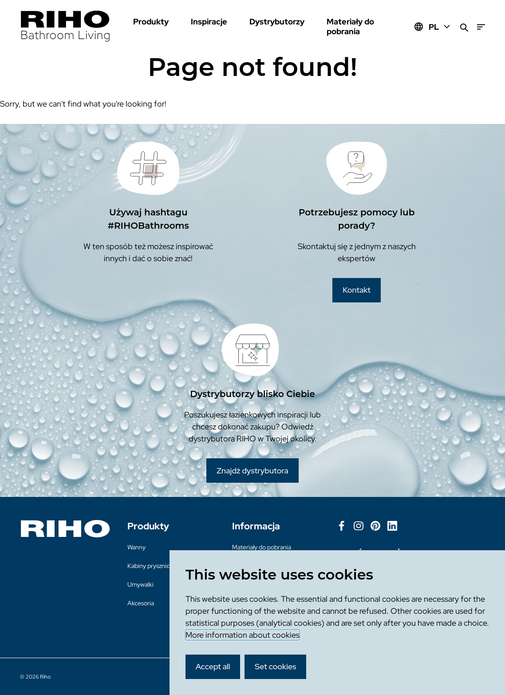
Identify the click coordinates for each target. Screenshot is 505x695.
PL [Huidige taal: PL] (440, 27)
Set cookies (275, 666)
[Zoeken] (464, 27)
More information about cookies (242, 635)
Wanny (136, 547)
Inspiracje (209, 21)
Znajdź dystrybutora (252, 470)
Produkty (151, 21)
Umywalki (140, 584)
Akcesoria (140, 603)
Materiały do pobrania (350, 26)
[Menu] (481, 27)
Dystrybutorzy (276, 21)
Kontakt (357, 290)
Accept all (213, 666)
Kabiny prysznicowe (154, 566)
